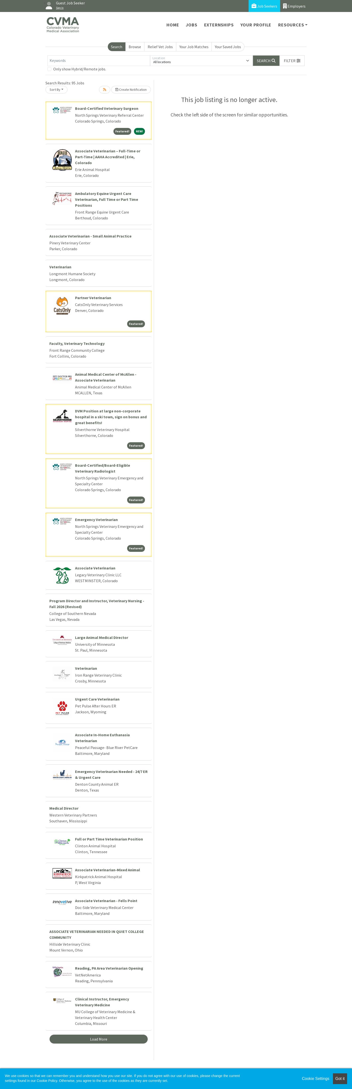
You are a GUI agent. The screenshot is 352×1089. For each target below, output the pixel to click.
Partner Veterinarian (93, 297)
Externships (219, 25)
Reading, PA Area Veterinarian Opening (109, 968)
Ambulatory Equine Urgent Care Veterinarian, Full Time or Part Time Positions (106, 199)
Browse (135, 46)
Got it (340, 1079)
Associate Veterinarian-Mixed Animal (107, 869)
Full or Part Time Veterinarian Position (109, 839)
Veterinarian (60, 266)
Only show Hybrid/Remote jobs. (79, 69)
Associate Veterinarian (95, 568)
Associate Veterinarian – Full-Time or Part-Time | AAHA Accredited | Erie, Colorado (107, 156)
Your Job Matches (194, 46)
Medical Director (63, 808)
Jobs (191, 25)
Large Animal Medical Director (101, 637)
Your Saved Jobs (228, 46)
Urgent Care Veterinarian (97, 699)
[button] (292, 60)
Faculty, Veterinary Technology (77, 343)
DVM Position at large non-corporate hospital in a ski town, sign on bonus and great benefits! (111, 416)
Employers (294, 6)
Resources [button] (291, 25)
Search (116, 46)
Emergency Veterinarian (96, 519)
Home (172, 25)
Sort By (55, 89)
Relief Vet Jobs (160, 46)
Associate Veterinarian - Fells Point (106, 900)
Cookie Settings (315, 1079)
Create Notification (131, 89)
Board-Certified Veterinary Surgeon (106, 108)
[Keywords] (98, 60)
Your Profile (256, 25)
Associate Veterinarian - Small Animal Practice (90, 236)
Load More (98, 1039)
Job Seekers (264, 6)
